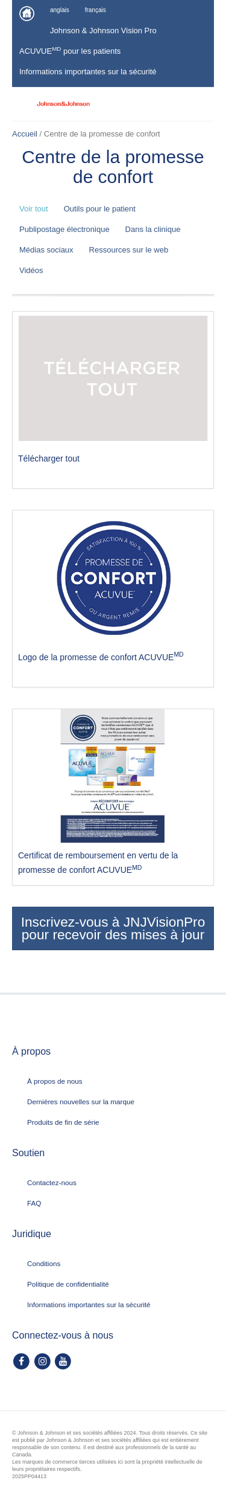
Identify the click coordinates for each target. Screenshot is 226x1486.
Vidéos (31, 270)
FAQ (34, 1203)
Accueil (24, 133)
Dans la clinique (153, 229)
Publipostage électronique (64, 229)
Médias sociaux (46, 249)
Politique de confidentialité (68, 1284)
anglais (59, 10)
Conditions (43, 1263)
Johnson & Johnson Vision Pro (103, 30)
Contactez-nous (52, 1182)
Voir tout (33, 208)
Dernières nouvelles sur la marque (80, 1101)
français (95, 10)
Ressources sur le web (129, 249)
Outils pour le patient (100, 208)
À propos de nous (55, 1081)
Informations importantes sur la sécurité (88, 71)
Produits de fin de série (63, 1122)
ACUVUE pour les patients (70, 50)
